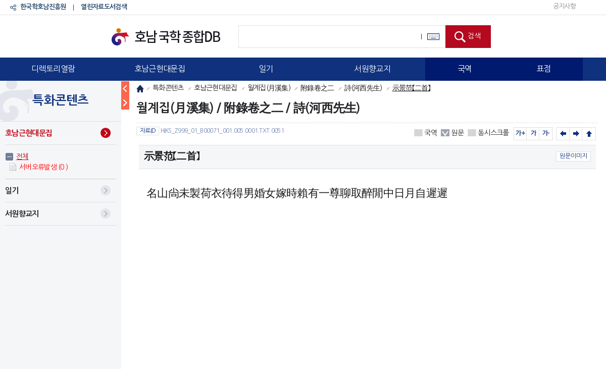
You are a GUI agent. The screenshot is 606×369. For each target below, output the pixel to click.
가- (546, 133)
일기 (266, 69)
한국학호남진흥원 (43, 7)
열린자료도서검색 (103, 7)
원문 (457, 132)
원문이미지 (573, 156)
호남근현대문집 (159, 69)
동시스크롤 (493, 132)
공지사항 (564, 6)
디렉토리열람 (53, 69)
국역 (465, 69)
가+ (520, 133)
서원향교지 (372, 69)
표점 (543, 69)
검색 (474, 35)
